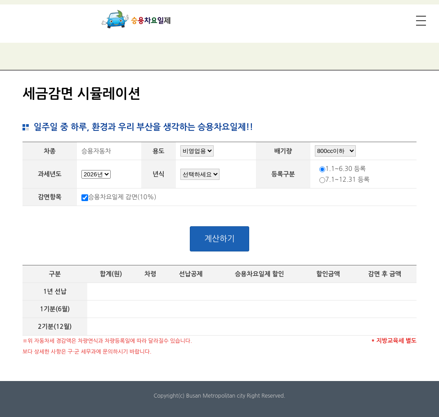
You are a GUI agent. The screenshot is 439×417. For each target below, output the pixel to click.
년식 (158, 174)
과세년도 (50, 174)
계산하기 (219, 239)
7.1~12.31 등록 (347, 179)
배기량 (283, 151)
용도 (158, 151)
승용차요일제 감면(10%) (122, 197)
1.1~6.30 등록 (345, 169)
